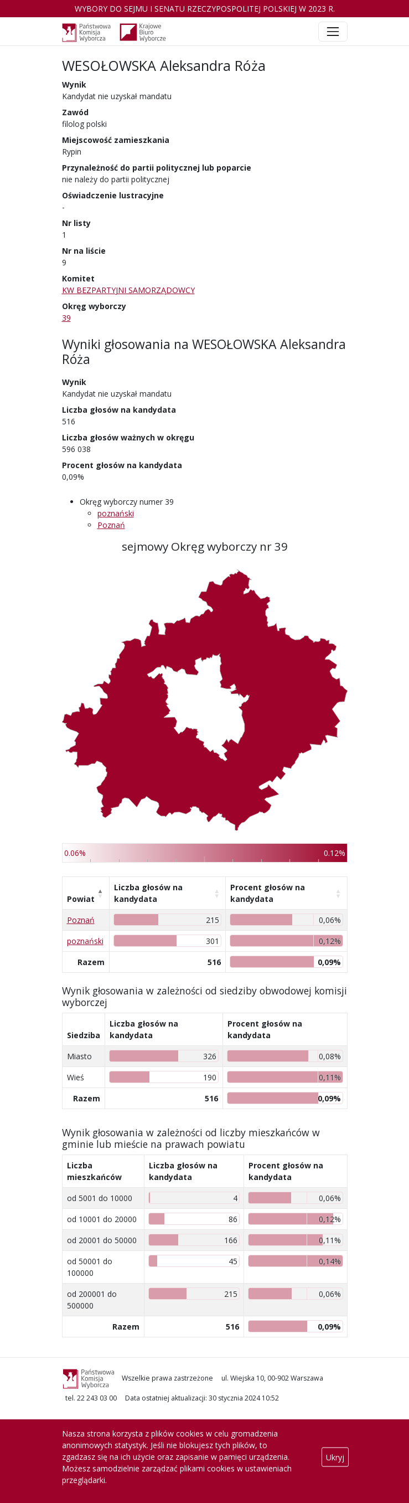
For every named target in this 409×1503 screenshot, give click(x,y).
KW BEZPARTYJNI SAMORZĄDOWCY (128, 290)
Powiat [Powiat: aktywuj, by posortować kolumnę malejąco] (81, 899)
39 (66, 317)
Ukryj (335, 1456)
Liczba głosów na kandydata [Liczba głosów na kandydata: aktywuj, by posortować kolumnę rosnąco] (148, 893)
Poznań (111, 525)
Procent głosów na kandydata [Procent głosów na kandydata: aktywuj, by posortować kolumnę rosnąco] (267, 893)
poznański (115, 513)
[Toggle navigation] (332, 32)
